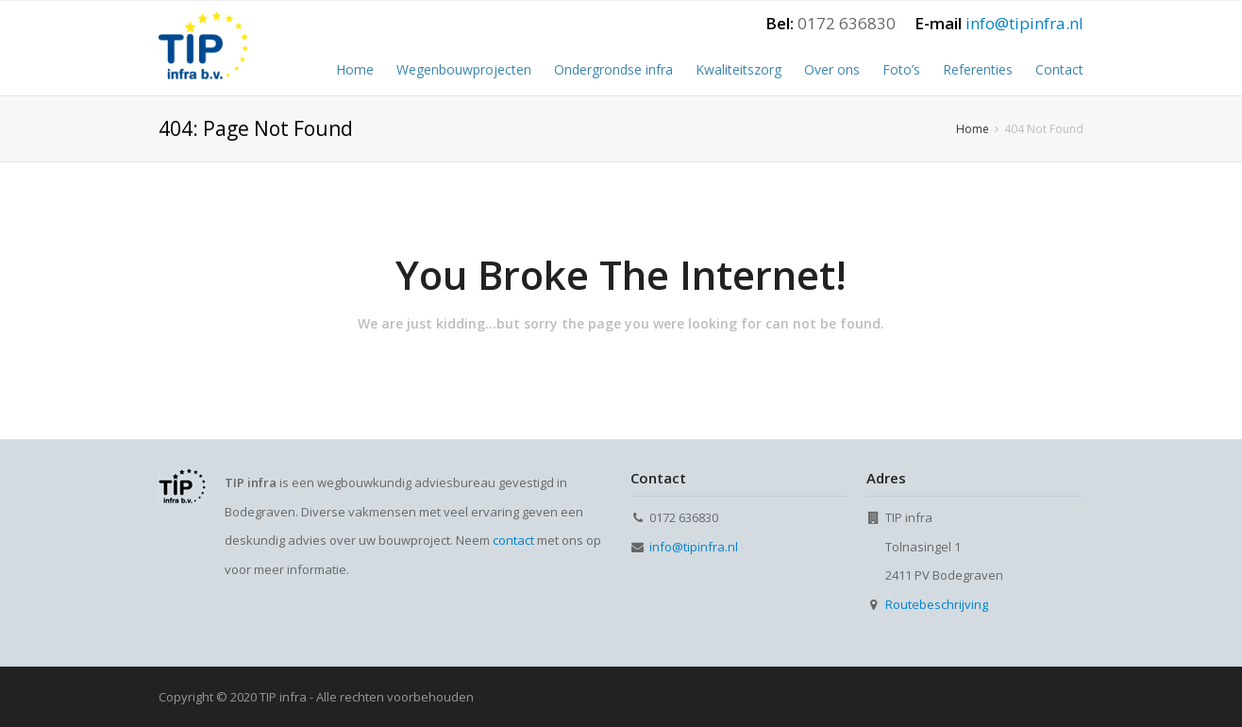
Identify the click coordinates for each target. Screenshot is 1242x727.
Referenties (978, 69)
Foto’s (901, 69)
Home (355, 69)
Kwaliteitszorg (738, 69)
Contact (1059, 69)
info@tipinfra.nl (1024, 23)
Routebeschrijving (936, 604)
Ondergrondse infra (613, 69)
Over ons (832, 69)
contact (513, 540)
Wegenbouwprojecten (463, 69)
